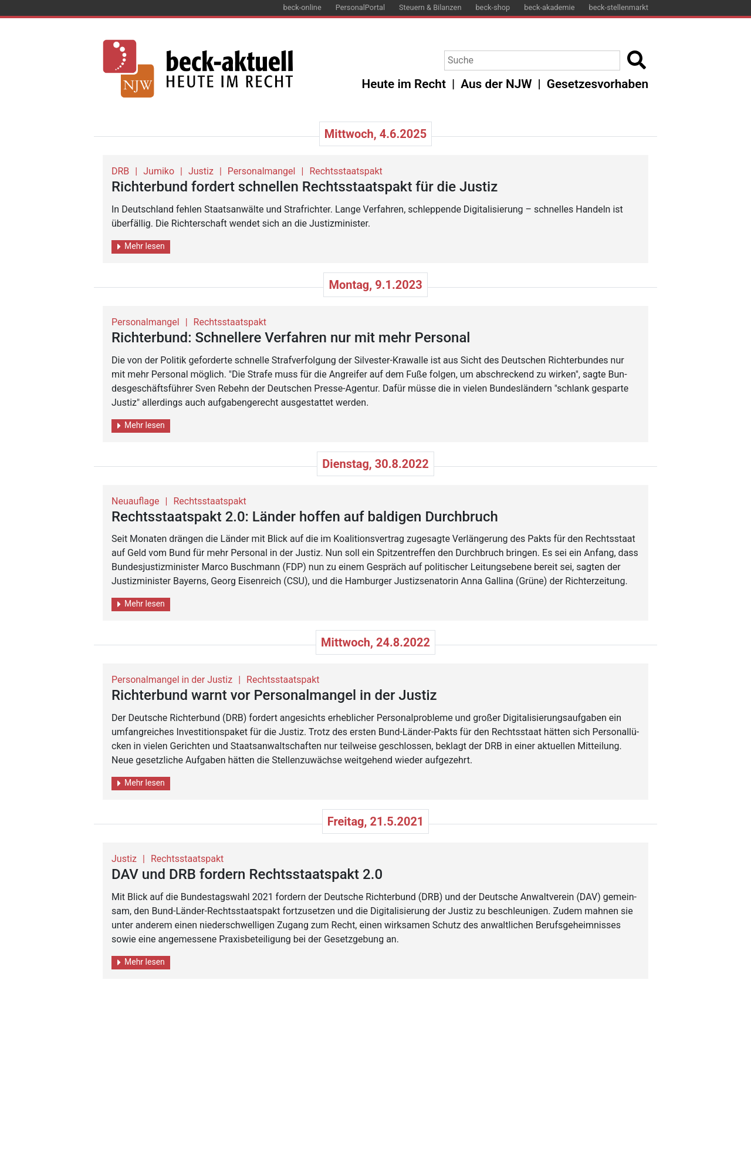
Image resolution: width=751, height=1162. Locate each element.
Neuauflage (135, 501)
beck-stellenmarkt (618, 7)
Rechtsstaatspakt (345, 171)
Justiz (201, 171)
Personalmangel (262, 171)
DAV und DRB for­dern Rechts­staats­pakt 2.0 (247, 874)
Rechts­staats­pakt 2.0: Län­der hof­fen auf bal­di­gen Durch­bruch (304, 516)
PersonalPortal (360, 7)
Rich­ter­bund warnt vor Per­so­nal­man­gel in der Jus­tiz (274, 695)
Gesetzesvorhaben (597, 84)
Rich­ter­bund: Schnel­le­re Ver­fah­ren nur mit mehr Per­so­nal (290, 337)
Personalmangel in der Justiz (171, 679)
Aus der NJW (496, 84)
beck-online (302, 7)
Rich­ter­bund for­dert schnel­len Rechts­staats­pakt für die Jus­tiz (304, 186)
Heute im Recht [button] (404, 84)
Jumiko (158, 171)
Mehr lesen (141, 246)
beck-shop (492, 7)
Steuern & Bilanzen (430, 7)
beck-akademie (549, 7)
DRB (120, 171)
